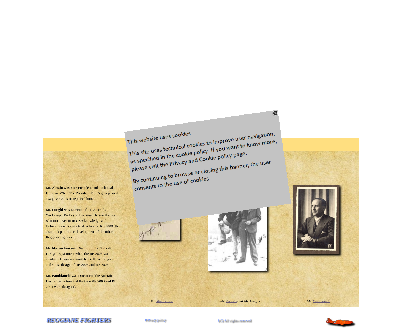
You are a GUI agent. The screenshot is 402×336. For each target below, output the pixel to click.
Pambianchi (321, 301)
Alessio (231, 301)
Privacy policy (155, 320)
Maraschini (164, 301)
